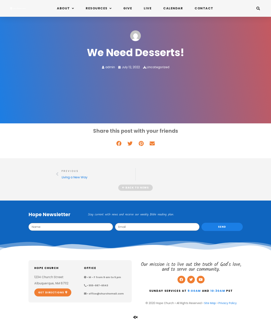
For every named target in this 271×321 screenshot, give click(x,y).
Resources (99, 8)
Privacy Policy (227, 303)
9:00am (194, 291)
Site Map (210, 303)
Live (148, 8)
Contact (204, 8)
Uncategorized (158, 67)
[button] (258, 8)
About (65, 8)
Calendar (173, 8)
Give (127, 8)
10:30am (217, 291)
